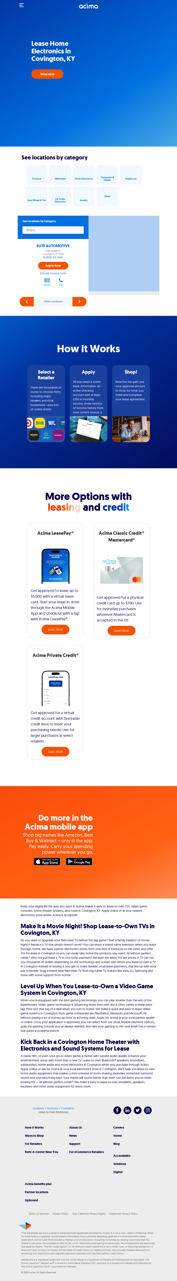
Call (61, 282)
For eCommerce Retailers (86, 1152)
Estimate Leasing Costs (53, 273)
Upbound (31, 1200)
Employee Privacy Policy (123, 1213)
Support (74, 1144)
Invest (117, 1136)
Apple (48, 862)
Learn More (55, 629)
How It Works (34, 1128)
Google (80, 862)
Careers (118, 1128)
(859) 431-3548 (54, 257)
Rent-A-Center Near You (41, 1152)
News (73, 1136)
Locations (38, 1108)
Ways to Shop (34, 1136)
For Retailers (33, 1144)
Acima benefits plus (38, 1184)
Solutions (119, 1164)
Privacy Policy (60, 1213)
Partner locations (36, 1192)
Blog (116, 1144)
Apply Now (53, 266)
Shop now (47, 74)
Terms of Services (39, 1213)
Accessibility (122, 1156)
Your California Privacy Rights (88, 1213)
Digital (117, 1172)
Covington (68, 1108)
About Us (75, 1128)
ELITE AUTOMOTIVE (53, 245)
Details (47, 282)
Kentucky (52, 1108)
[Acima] (88, 8)
